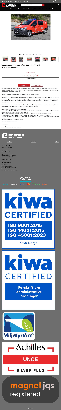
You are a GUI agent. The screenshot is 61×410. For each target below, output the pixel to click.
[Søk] (31, 5)
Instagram (33, 141)
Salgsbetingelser (6, 164)
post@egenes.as (9, 153)
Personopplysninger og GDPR (9, 167)
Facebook (9, 141)
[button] (20, 54)
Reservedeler (26, 9)
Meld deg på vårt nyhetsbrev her (10, 169)
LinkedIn (57, 141)
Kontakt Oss (18, 1)
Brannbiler (9, 9)
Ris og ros (25, 1)
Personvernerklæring (7, 165)
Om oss (10, 1)
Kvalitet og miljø (50, 9)
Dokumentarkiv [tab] (37, 85)
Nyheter (4, 1)
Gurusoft (30, 407)
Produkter (18, 9)
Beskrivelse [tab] (24, 85)
